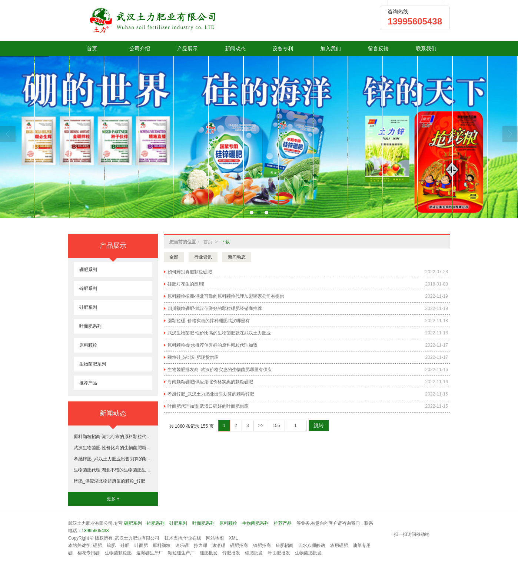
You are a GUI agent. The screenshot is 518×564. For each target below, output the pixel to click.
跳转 (318, 425)
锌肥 (111, 545)
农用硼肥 (339, 545)
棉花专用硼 (88, 552)
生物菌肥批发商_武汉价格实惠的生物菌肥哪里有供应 (219, 369)
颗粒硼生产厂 (181, 552)
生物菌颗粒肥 (118, 552)
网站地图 (215, 538)
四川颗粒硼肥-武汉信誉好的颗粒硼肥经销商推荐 (214, 308)
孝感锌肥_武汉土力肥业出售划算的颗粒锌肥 (211, 394)
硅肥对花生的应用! (185, 284)
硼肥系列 (88, 269)
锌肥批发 (231, 552)
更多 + (113, 498)
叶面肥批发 (279, 552)
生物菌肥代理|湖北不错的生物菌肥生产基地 (113, 470)
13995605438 (95, 530)
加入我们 (330, 48)
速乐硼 (182, 545)
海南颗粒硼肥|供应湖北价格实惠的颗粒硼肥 (210, 381)
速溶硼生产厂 (149, 552)
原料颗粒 (88, 345)
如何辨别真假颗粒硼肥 (189, 271)
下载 (225, 241)
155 (276, 425)
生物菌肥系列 (92, 364)
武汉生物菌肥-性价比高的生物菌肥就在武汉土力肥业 (219, 333)
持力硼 (200, 545)
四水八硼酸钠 (311, 545)
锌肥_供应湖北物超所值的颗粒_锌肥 (109, 481)
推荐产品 (88, 383)
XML (233, 538)
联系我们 (426, 48)
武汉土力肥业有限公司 (137, 538)
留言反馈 (378, 48)
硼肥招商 (239, 545)
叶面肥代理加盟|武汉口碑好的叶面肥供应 (208, 406)
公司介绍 (139, 48)
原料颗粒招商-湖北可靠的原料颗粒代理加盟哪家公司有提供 (226, 296)
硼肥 (97, 545)
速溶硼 (218, 545)
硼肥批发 (209, 552)
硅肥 (124, 545)
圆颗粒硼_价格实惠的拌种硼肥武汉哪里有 (208, 320)
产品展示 (187, 48)
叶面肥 (141, 545)
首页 (92, 48)
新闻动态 (235, 48)
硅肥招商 (284, 545)
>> (260, 425)
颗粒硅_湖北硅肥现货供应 (193, 357)
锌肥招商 (262, 545)
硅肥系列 (88, 307)
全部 (173, 257)
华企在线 (192, 538)
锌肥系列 (88, 288)
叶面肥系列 (90, 326)
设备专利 (282, 48)
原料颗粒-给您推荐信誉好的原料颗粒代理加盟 (212, 345)
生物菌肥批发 (308, 552)
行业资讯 (203, 257)
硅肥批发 (254, 552)
